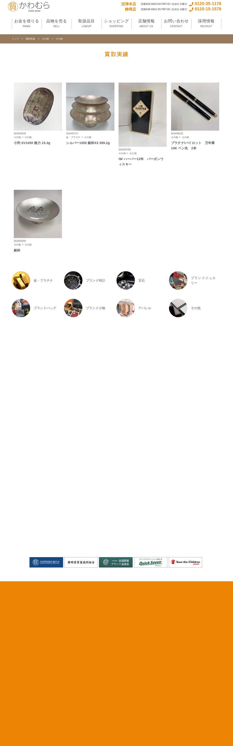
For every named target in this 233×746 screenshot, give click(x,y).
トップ (16, 38)
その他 (46, 38)
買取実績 (31, 38)
